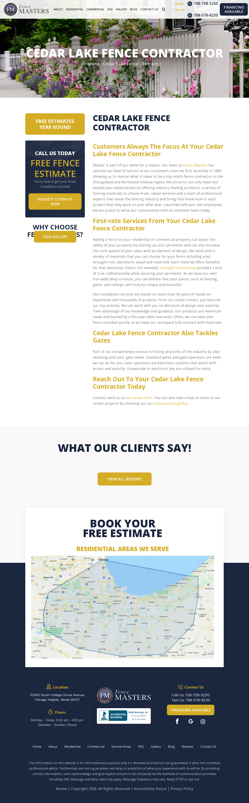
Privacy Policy (182, 788)
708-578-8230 (206, 15)
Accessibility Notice (150, 788)
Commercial (95, 9)
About (58, 9)
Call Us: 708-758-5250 (191, 695)
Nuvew (61, 788)
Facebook (178, 721)
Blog (133, 9)
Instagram (203, 721)
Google (191, 721)
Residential (74, 9)
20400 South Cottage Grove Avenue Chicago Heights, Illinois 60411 (57, 697)
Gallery (121, 9)
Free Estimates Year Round (55, 124)
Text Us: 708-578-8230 (190, 700)
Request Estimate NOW (55, 201)
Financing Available (234, 9)
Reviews (187, 746)
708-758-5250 (206, 3)
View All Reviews (125, 479)
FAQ (110, 9)
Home (37, 746)
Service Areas (121, 746)
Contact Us (149, 9)
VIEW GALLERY (55, 236)
